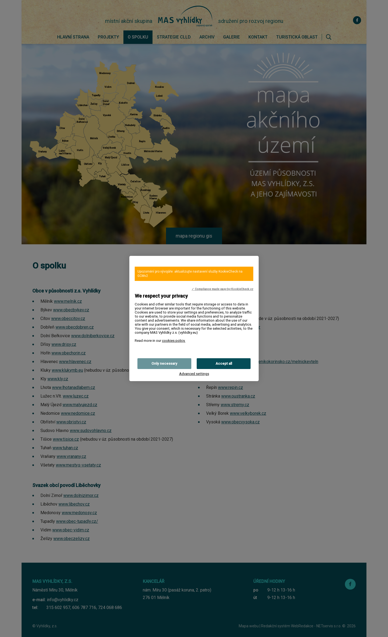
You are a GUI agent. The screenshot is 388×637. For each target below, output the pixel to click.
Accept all (224, 363)
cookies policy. (173, 341)
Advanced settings (194, 374)
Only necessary (164, 363)
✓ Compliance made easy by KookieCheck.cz (222, 289)
